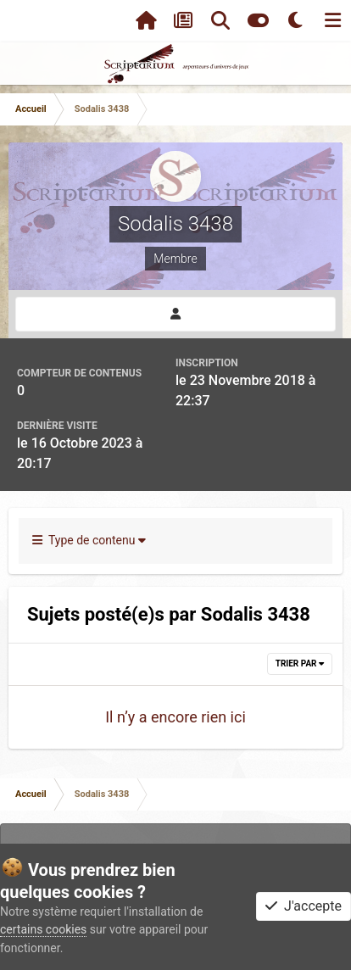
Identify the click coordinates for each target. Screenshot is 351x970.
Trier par (300, 663)
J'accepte (303, 906)
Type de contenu (89, 540)
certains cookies (43, 929)
